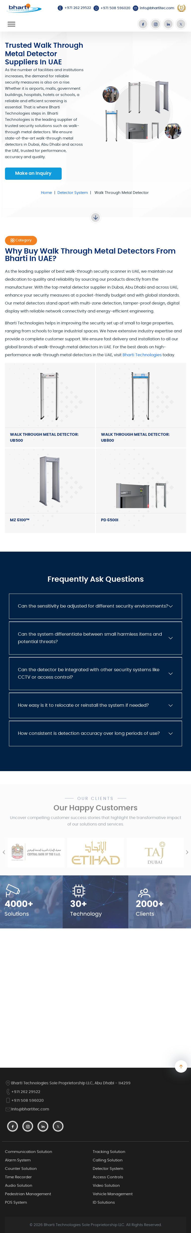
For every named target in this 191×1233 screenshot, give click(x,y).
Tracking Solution (109, 1152)
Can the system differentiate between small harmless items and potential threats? (90, 638)
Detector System (72, 193)
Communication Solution (28, 1152)
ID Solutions (104, 1202)
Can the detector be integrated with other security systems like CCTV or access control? (88, 674)
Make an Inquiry (33, 173)
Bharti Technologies (142, 355)
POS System (16, 1202)
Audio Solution (18, 1186)
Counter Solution (21, 1169)
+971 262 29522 (22, 1092)
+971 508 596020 (24, 1100)
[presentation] (3, 859)
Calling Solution (108, 1160)
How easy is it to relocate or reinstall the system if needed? (83, 705)
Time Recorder (18, 1177)
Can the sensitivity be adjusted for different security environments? (93, 606)
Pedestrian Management (28, 1194)
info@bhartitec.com (27, 1109)
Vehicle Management (113, 1194)
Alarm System (18, 1160)
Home (46, 193)
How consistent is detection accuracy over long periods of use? (89, 733)
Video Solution (106, 1186)
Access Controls (108, 1177)
